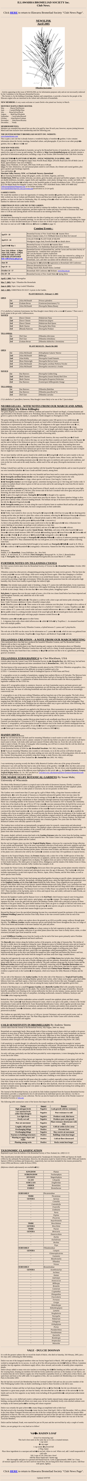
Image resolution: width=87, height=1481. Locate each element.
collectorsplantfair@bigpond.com (13, 186)
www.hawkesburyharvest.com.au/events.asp (17, 189)
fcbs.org (21, 1098)
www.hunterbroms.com (9, 136)
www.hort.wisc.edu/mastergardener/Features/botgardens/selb (61, 773)
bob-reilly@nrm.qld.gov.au (11, 259)
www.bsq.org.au (64, 271)
